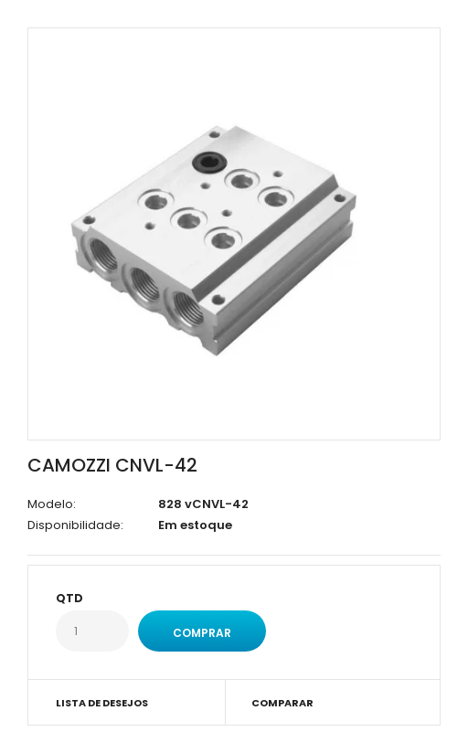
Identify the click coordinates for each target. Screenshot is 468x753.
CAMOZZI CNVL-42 (112, 465)
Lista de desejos (102, 702)
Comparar (282, 702)
